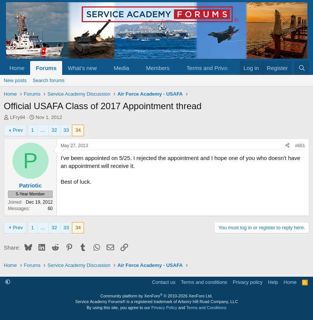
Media (121, 68)
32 (54, 130)
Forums (46, 68)
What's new (82, 68)
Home (16, 68)
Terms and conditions (204, 282)
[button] (103, 68)
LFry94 (17, 117)
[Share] (287, 146)
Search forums (49, 80)
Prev (18, 130)
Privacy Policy (164, 307)
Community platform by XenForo (157, 296)
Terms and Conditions (206, 307)
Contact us (164, 282)
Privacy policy (248, 282)
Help (273, 282)
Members (158, 68)
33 (66, 130)
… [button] (42, 130)
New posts (15, 80)
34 (78, 130)
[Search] (302, 68)
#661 (300, 145)
